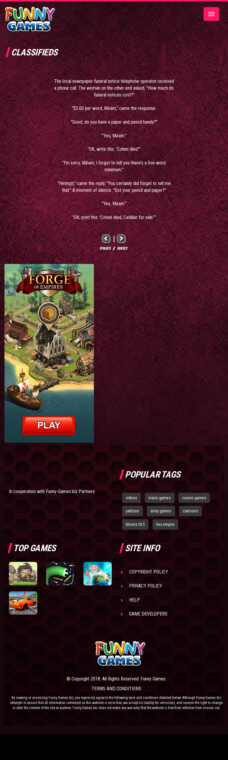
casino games (194, 497)
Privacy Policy (145, 586)
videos (131, 497)
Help (134, 600)
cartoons (190, 511)
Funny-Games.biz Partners (70, 491)
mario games (159, 497)
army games (161, 511)
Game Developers (148, 614)
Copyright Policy (148, 572)
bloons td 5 (135, 524)
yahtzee (132, 511)
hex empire (165, 524)
